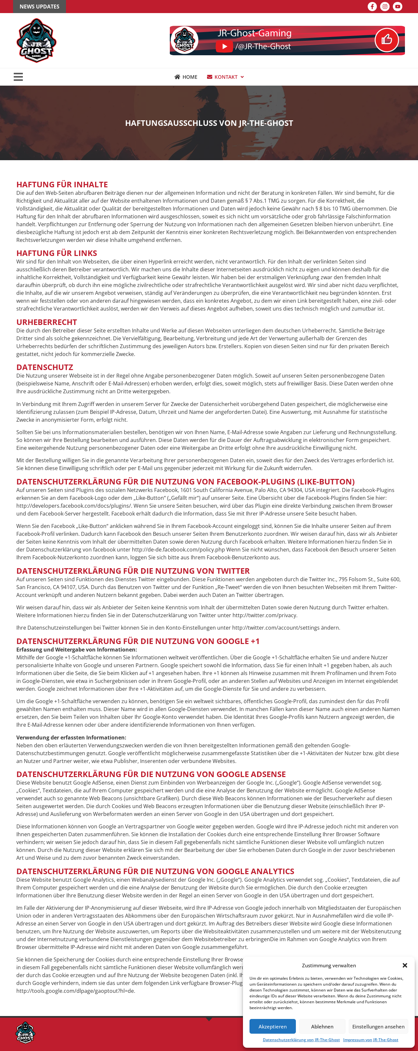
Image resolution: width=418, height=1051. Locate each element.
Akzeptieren (273, 1026)
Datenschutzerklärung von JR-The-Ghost (301, 1040)
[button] (405, 965)
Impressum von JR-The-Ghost (370, 1040)
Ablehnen (322, 1026)
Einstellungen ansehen (378, 1026)
